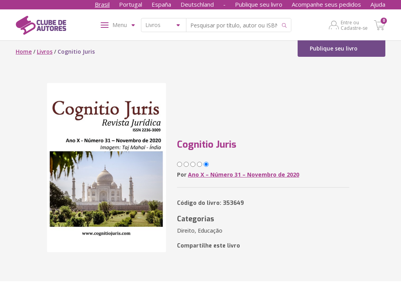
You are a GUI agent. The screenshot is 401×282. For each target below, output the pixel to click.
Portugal (130, 4)
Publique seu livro (258, 4)
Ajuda (377, 4)
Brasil (102, 4)
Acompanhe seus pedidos (326, 4)
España (161, 4)
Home (24, 51)
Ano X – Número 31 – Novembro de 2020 (243, 174)
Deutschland (197, 4)
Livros (44, 51)
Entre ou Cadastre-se (354, 25)
